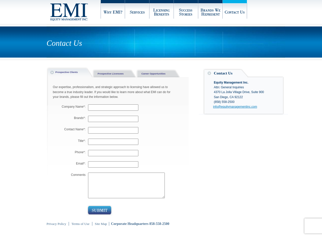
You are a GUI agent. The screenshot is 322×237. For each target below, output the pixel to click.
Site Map (101, 224)
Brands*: (80, 118)
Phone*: (80, 152)
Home (75, 12)
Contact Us (235, 12)
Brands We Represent (210, 12)
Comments (78, 175)
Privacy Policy (56, 224)
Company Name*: (74, 106)
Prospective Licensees (111, 73)
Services (137, 12)
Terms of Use (80, 224)
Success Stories (186, 12)
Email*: (81, 163)
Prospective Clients (66, 72)
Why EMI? (113, 12)
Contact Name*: (75, 129)
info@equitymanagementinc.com (235, 106)
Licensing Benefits (161, 12)
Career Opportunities (153, 73)
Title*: (82, 141)
